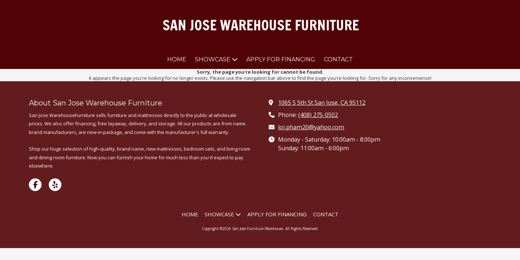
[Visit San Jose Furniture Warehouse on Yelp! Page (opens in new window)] (55, 184)
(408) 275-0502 (318, 115)
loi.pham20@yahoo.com (311, 127)
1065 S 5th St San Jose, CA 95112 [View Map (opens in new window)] (321, 103)
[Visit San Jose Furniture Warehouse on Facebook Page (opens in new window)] (35, 184)
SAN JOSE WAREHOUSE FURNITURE (260, 25)
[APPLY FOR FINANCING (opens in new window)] (281, 60)
